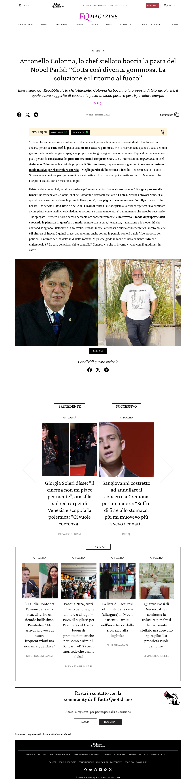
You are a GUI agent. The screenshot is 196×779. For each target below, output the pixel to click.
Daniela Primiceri (80, 665)
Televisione (62, 24)
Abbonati (152, 5)
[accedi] (170, 5)
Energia (98, 351)
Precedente (69, 406)
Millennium (102, 5)
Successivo (126, 406)
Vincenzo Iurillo (158, 654)
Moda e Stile (126, 24)
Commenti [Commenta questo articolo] (169, 114)
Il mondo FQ (121, 5)
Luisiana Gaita (119, 644)
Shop (111, 5)
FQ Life (44, 24)
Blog (94, 5)
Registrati (110, 720)
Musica (94, 24)
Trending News (25, 24)
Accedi (85, 720)
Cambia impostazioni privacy (87, 753)
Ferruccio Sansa (41, 654)
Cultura (174, 24)
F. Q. (99, 103)
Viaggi (109, 24)
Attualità (97, 51)
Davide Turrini (71, 533)
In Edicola (87, 5)
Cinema (79, 24)
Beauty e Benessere (151, 24)
